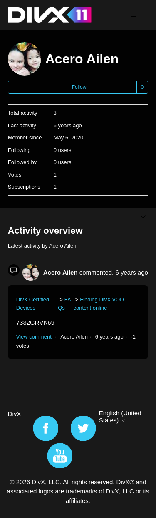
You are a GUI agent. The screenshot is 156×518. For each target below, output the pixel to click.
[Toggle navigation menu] (133, 15)
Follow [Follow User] (79, 87)
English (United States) (120, 416)
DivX (14, 413)
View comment (34, 337)
